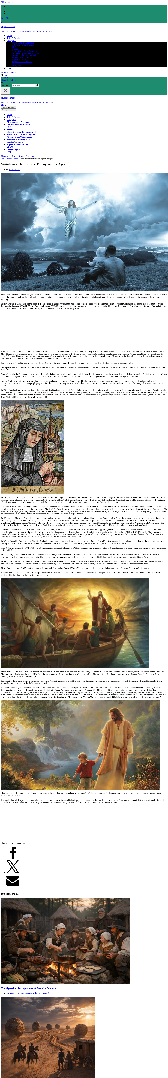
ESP (14, 47)
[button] (17, 40)
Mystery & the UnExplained (24, 55)
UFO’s (15, 64)
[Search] (2, 82)
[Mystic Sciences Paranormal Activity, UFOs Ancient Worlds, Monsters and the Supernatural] (84, 29)
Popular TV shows (20, 60)
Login (3, 104)
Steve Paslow (14, 169)
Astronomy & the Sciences (23, 45)
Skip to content (7, 2)
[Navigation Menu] (8, 107)
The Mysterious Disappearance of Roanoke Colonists (28, 988)
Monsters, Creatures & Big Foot (25, 53)
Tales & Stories (13, 38)
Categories (11, 119)
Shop (9, 68)
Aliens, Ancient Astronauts (23, 43)
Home (9, 36)
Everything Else (18, 66)
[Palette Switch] (84, 22)
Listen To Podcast (8, 72)
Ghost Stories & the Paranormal (25, 51)
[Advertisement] (84, 330)
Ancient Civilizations (15, 993)
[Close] (5, 91)
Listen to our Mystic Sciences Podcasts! (17, 156)
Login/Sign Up (7, 18)
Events (15, 49)
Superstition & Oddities (22, 62)
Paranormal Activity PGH (23, 57)
